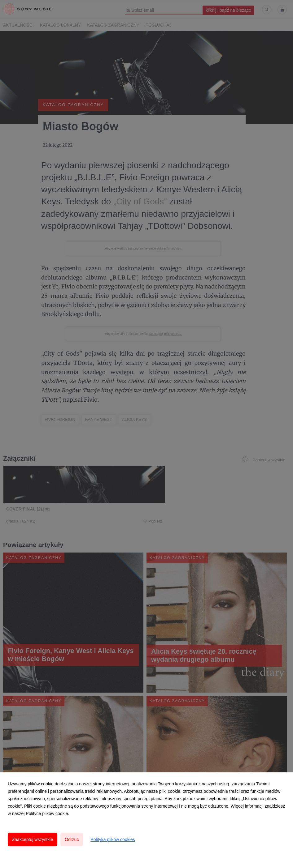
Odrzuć (72, 839)
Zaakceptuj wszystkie (32, 839)
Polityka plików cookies (112, 839)
